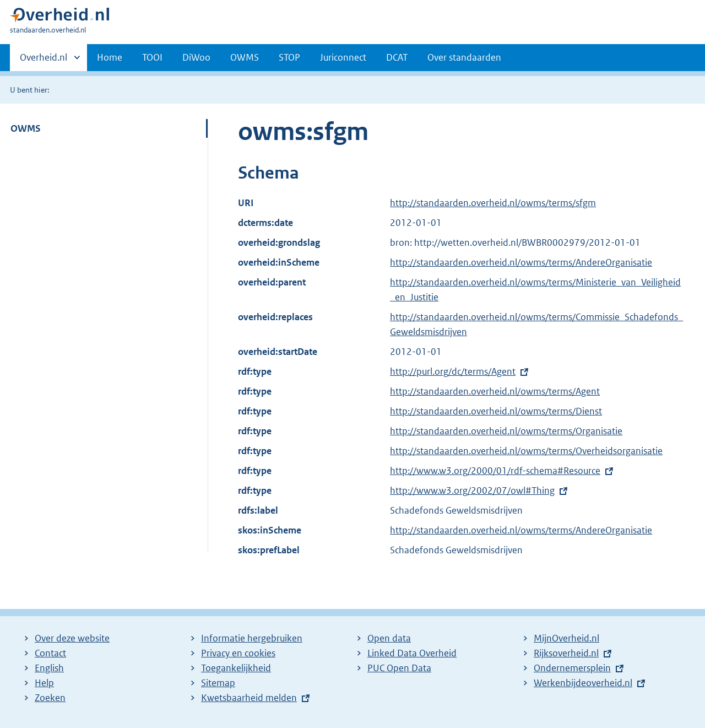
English (49, 668)
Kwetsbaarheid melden (249, 698)
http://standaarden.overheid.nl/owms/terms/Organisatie (506, 431)
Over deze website (72, 638)
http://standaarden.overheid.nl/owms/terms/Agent (495, 391)
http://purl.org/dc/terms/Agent (453, 371)
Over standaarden (464, 57)
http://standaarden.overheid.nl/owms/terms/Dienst (496, 411)
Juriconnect (343, 57)
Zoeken (50, 698)
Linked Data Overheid (412, 653)
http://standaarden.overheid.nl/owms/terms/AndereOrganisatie (521, 262)
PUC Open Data (399, 668)
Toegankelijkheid (236, 668)
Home (109, 57)
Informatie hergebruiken (251, 638)
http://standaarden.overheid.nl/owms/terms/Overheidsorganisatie (526, 451)
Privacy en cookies (238, 653)
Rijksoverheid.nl (566, 653)
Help (44, 683)
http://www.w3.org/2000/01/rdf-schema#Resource (495, 471)
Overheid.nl (43, 60)
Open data (389, 638)
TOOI (152, 57)
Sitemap (218, 683)
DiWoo (196, 57)
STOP (289, 57)
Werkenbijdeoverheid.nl (583, 683)
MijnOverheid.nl (566, 638)
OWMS (244, 57)
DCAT (397, 57)
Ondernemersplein (572, 668)
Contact (50, 653)
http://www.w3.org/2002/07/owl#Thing (472, 490)
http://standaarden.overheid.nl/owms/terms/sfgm (493, 203)
